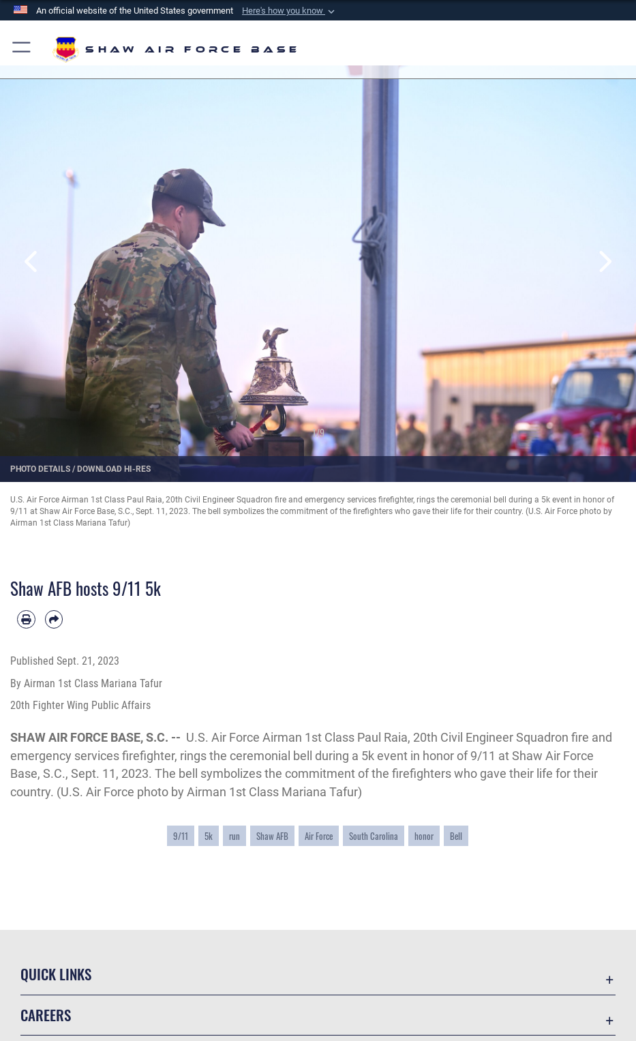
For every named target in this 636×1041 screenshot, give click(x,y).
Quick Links (55, 973)
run (234, 836)
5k (209, 836)
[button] (289, 11)
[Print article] (26, 619)
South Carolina (373, 836)
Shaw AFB (272, 836)
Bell (456, 836)
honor (424, 836)
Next (604, 261)
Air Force (319, 836)
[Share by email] (54, 619)
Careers (45, 1014)
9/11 (180, 836)
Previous (31, 261)
